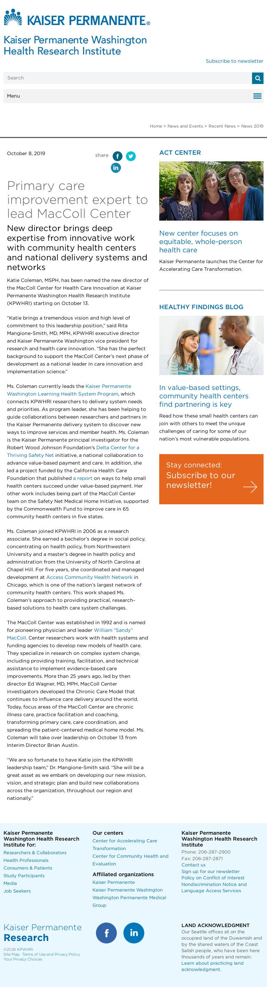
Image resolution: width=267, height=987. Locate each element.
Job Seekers (17, 891)
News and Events (185, 126)
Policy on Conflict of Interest (212, 878)
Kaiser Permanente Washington (127, 890)
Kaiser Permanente (113, 882)
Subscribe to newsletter (235, 61)
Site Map (11, 954)
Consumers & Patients (27, 868)
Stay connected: (194, 465)
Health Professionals (25, 860)
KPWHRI (25, 949)
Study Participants (23, 876)
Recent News (222, 126)
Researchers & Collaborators (34, 853)
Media (10, 883)
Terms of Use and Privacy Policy (51, 954)
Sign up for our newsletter (210, 872)
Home (156, 126)
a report (82, 478)
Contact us (193, 865)
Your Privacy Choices (22, 959)
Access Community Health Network (89, 577)
